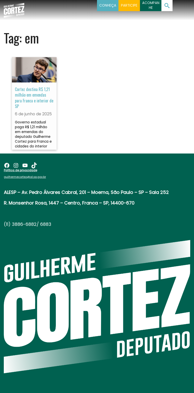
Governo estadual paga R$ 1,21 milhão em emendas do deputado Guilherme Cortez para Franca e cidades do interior (33, 134)
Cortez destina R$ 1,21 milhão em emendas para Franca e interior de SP (34, 97)
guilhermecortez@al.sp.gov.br (25, 177)
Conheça (107, 5)
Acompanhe (150, 5)
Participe (129, 5)
